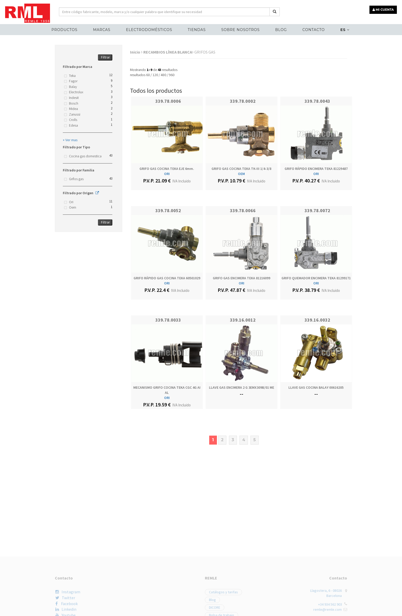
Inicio (136, 52)
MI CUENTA (383, 10)
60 (148, 75)
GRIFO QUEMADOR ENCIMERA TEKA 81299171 (316, 278)
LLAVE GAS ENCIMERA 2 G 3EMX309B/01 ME (241, 387)
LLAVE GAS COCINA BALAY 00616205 (316, 387)
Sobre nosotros (240, 29)
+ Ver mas (70, 140)
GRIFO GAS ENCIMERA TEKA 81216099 (241, 278)
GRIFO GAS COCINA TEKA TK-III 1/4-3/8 (241, 168)
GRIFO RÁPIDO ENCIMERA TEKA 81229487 (316, 168)
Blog (281, 29)
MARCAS (101, 29)
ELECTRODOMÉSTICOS (149, 29)
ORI (167, 173)
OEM (241, 173)
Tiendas (197, 29)
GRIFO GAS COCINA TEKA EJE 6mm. (166, 168)
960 (171, 75)
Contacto (313, 29)
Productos (64, 29)
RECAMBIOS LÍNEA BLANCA (168, 52)
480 (163, 75)
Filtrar (105, 57)
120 (155, 75)
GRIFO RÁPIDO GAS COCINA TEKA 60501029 (167, 278)
